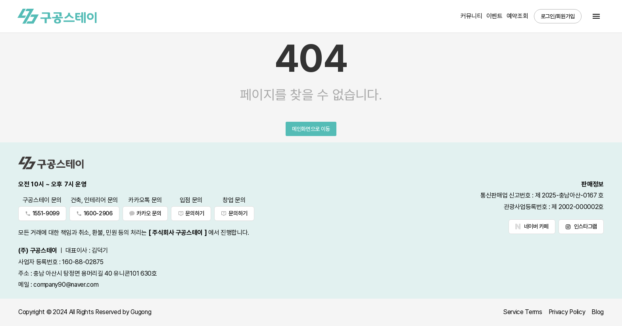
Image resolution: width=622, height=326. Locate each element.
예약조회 (517, 16)
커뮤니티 (471, 16)
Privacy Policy (567, 312)
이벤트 (494, 16)
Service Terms (522, 312)
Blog (597, 312)
